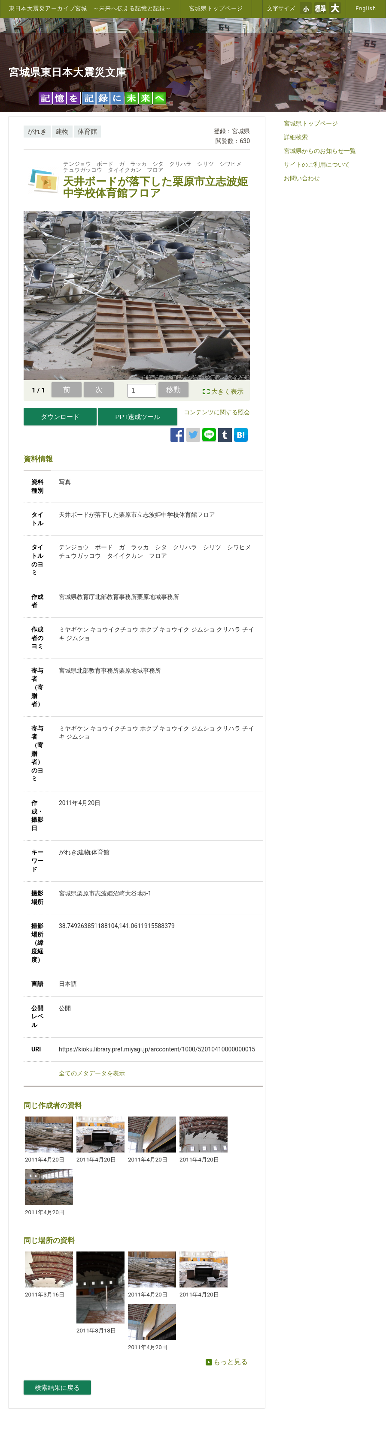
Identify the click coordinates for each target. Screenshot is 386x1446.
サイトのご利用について (317, 164)
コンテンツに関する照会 (217, 412)
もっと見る (227, 1362)
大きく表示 (227, 391)
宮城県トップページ (216, 8)
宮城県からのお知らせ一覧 (320, 150)
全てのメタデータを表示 (92, 1073)
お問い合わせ (302, 178)
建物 (62, 131)
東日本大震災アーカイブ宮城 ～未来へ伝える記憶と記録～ (90, 8)
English (366, 8)
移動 (173, 389)
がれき (37, 131)
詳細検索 (296, 137)
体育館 (87, 131)
